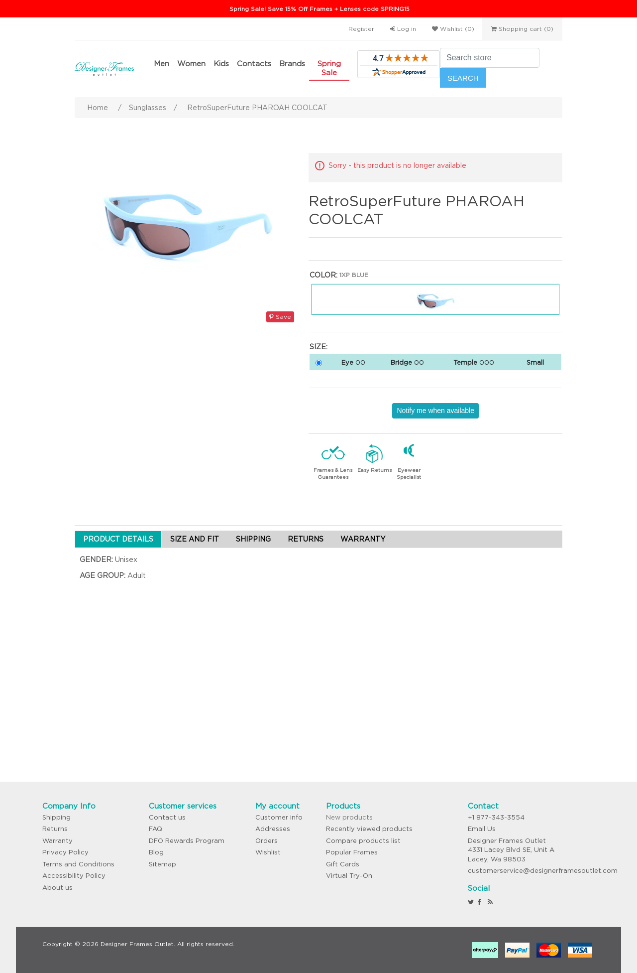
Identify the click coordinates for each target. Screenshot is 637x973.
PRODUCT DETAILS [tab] (118, 539)
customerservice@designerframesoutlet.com (543, 870)
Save (280, 316)
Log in (403, 28)
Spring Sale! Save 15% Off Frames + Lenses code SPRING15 (319, 8)
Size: (318, 347)
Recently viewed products (369, 829)
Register (361, 28)
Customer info (279, 817)
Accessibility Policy (74, 875)
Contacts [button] (254, 63)
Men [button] (161, 63)
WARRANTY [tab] (362, 539)
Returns (55, 829)
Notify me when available (435, 411)
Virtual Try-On (349, 875)
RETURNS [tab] (305, 539)
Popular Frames (352, 852)
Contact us (167, 817)
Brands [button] (292, 63)
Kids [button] (221, 63)
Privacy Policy (65, 852)
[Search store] (489, 58)
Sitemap (162, 864)
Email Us (482, 829)
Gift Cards (342, 864)
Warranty (57, 840)
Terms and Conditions (78, 864)
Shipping (56, 817)
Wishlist (268, 852)
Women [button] (191, 63)
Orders (266, 840)
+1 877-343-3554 (496, 817)
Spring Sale (329, 68)
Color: (323, 275)
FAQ (155, 829)
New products (349, 817)
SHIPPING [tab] (253, 539)
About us (57, 887)
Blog (156, 852)
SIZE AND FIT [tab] (194, 539)
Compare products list (363, 840)
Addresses (272, 829)
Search (463, 78)
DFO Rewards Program (186, 840)
